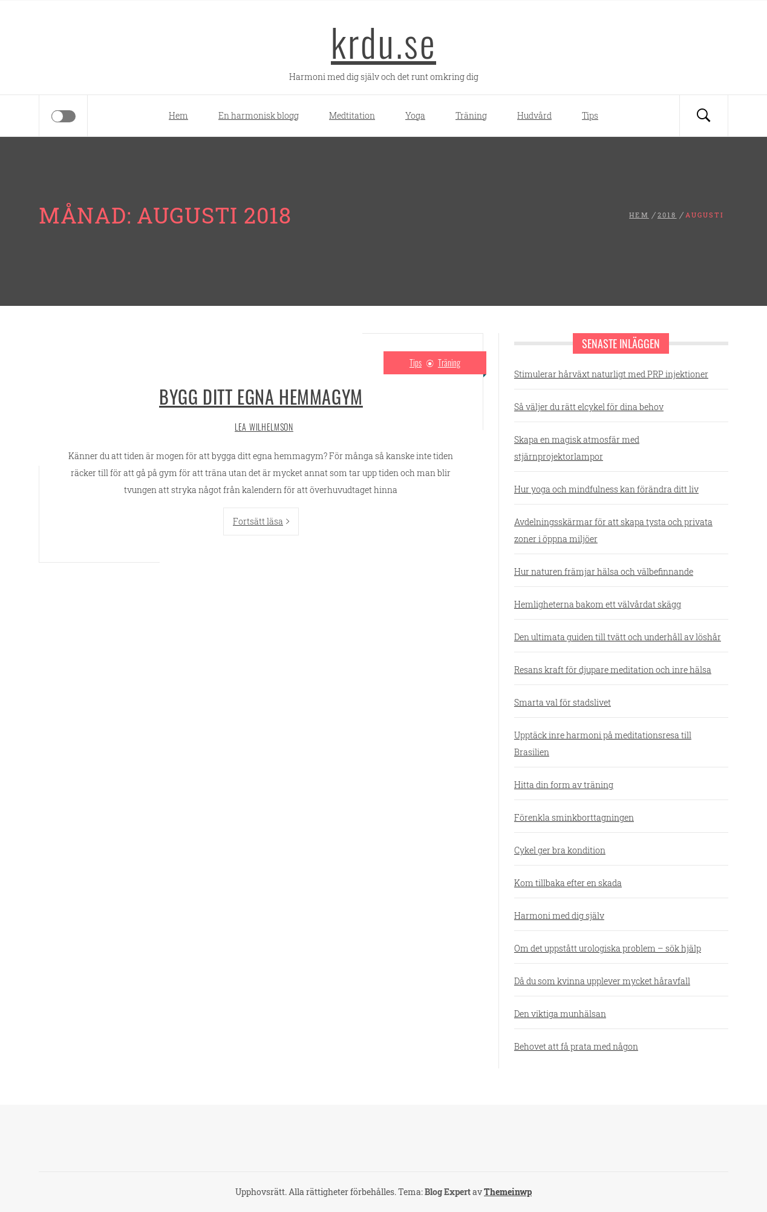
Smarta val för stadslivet (562, 702)
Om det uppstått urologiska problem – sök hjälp (607, 948)
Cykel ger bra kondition (559, 850)
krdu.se (383, 42)
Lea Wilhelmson (264, 426)
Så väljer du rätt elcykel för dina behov (589, 406)
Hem (178, 115)
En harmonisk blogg (258, 115)
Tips (590, 115)
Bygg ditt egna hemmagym (261, 396)
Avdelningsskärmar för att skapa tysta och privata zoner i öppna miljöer (613, 530)
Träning (471, 115)
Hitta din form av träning (563, 784)
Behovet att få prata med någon (576, 1046)
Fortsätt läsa (261, 521)
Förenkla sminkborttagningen (574, 817)
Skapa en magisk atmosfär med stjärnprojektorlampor (576, 448)
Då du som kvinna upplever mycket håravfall (602, 981)
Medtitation (352, 115)
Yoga (415, 115)
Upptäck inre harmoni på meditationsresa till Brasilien (602, 743)
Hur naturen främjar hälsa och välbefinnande (603, 571)
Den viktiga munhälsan (560, 1013)
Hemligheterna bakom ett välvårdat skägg (597, 604)
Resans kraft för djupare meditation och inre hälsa (612, 669)
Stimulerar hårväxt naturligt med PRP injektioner (611, 374)
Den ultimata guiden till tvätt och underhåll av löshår (617, 637)
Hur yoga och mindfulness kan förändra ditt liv (606, 489)
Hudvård (534, 115)
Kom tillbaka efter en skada (568, 883)
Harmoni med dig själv (559, 915)
